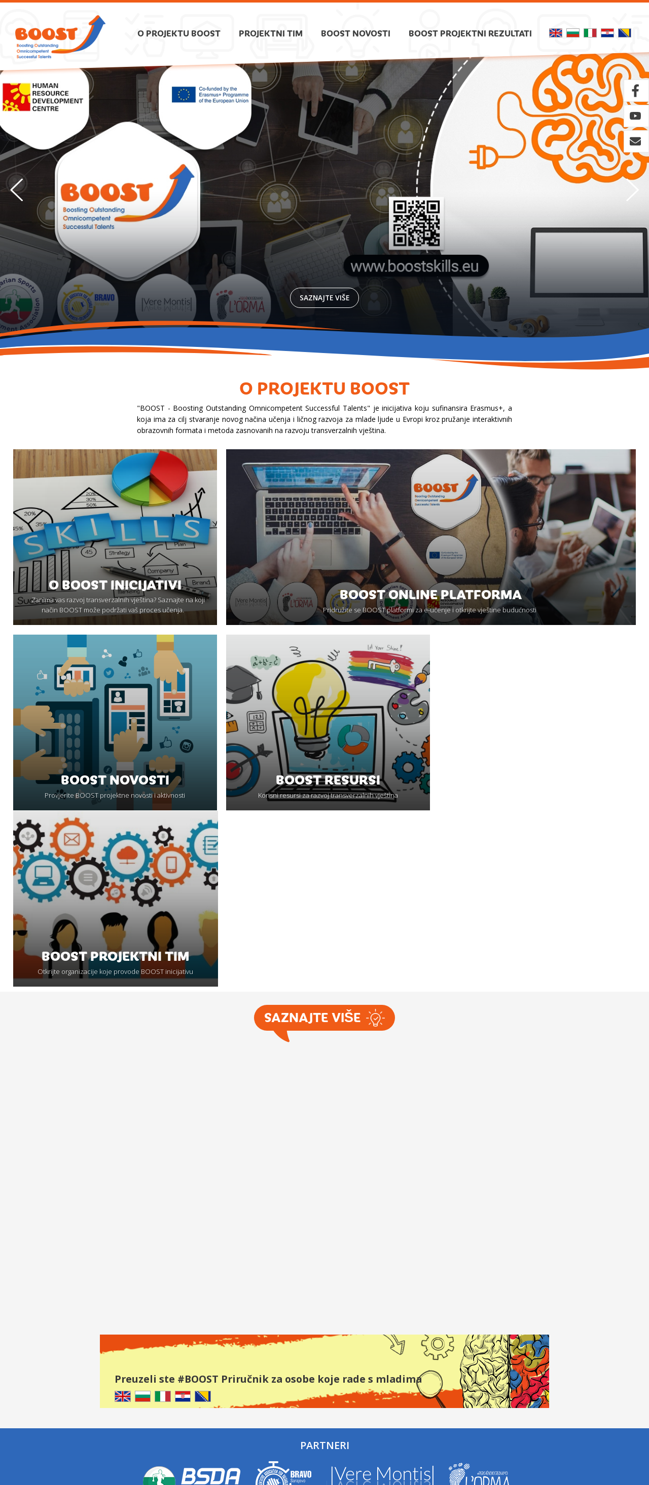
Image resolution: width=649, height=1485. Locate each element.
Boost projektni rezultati (470, 33)
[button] (632, 190)
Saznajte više (324, 297)
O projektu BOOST (179, 33)
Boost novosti (355, 33)
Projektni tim (271, 33)
